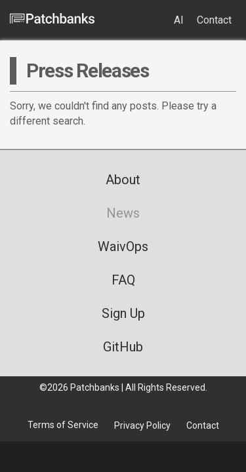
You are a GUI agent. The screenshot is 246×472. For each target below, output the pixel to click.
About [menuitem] (123, 179)
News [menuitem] (123, 213)
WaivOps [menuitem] (123, 246)
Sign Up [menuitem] (123, 313)
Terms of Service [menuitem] (63, 425)
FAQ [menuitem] (123, 280)
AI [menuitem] (179, 20)
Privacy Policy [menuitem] (142, 425)
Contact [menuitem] (214, 20)
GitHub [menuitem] (123, 347)
